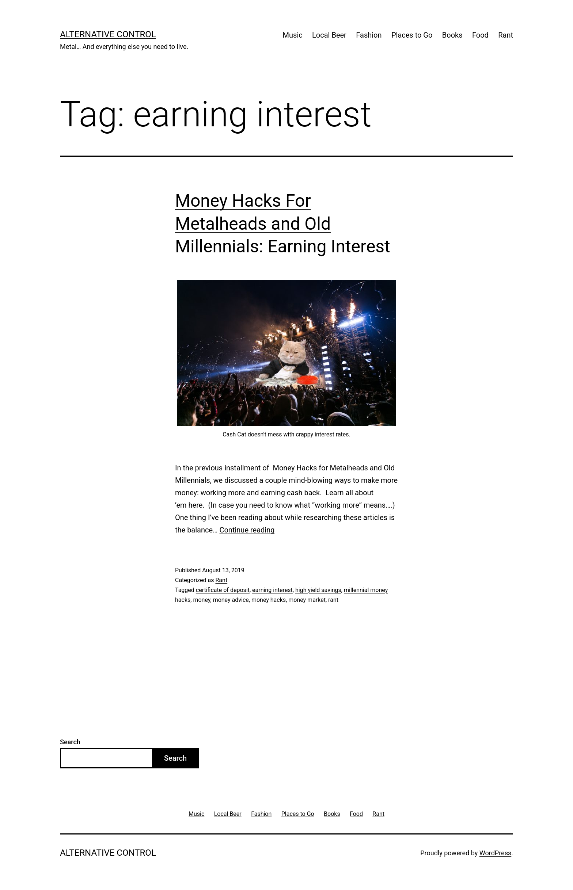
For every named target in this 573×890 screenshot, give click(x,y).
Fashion (369, 35)
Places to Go (411, 35)
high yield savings (318, 590)
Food (480, 35)
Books (452, 35)
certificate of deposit (223, 590)
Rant (505, 35)
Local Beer (329, 35)
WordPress (495, 853)
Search (70, 742)
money (201, 599)
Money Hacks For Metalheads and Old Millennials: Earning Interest (282, 223)
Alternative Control (108, 34)
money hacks (268, 599)
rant (333, 599)
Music (293, 35)
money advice (231, 599)
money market (307, 599)
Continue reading (246, 530)
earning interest (272, 590)
